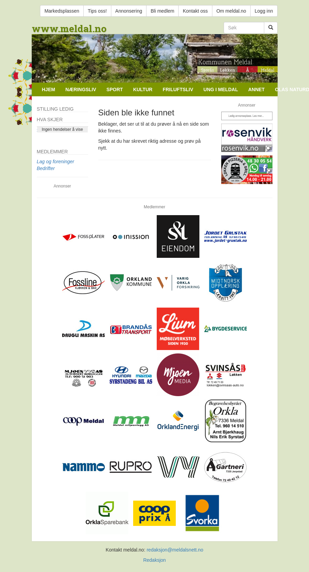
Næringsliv (80, 89)
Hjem (48, 89)
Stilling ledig (55, 109)
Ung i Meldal (220, 89)
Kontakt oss (195, 11)
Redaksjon (154, 560)
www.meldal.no (69, 28)
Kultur (143, 89)
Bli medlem (162, 11)
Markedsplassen (61, 11)
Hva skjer (50, 119)
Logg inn (264, 11)
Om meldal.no (231, 11)
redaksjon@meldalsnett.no (174, 550)
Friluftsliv (178, 89)
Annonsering (128, 11)
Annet (256, 89)
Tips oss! (97, 11)
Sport (115, 89)
